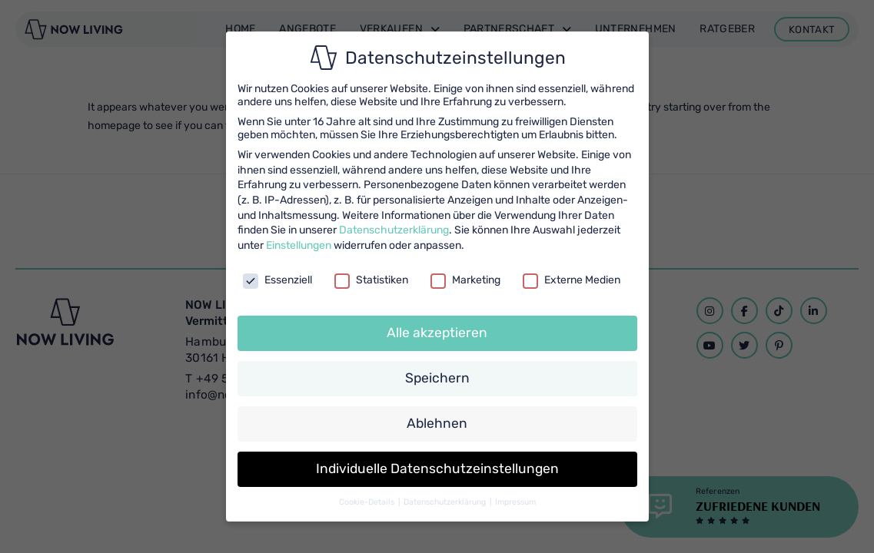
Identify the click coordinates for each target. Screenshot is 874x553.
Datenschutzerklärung (394, 230)
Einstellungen (298, 245)
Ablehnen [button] (437, 423)
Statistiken (371, 279)
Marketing (465, 279)
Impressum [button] (515, 502)
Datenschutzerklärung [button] (446, 502)
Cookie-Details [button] (368, 502)
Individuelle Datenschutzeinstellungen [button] (437, 468)
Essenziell (277, 279)
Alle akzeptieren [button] (437, 332)
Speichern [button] (437, 378)
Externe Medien (571, 279)
